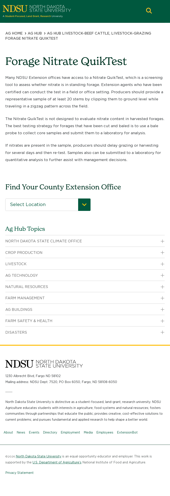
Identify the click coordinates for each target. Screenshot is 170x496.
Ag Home (14, 33)
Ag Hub (35, 33)
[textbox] (48, 205)
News (21, 432)
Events (34, 432)
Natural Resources (26, 287)
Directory (50, 432)
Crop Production (23, 253)
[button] (149, 11)
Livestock (16, 264)
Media (88, 432)
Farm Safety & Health (28, 321)
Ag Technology (21, 275)
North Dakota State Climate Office (43, 241)
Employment (70, 432)
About (8, 432)
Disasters (16, 332)
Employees (104, 432)
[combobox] (48, 204)
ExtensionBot (127, 432)
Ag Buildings (18, 309)
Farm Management (25, 298)
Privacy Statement (19, 473)
